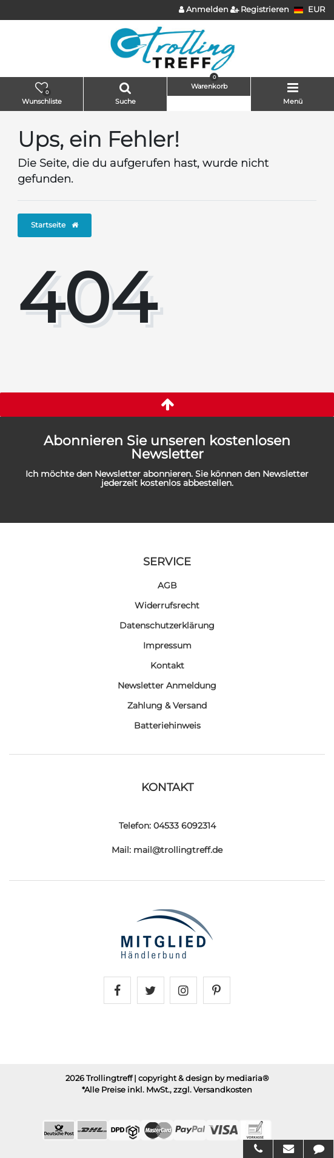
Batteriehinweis (167, 725)
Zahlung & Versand (167, 705)
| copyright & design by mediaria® (201, 1078)
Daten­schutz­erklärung (167, 625)
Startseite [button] (54, 224)
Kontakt (167, 665)
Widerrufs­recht (167, 605)
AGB (167, 585)
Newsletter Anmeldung (167, 685)
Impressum (167, 645)
